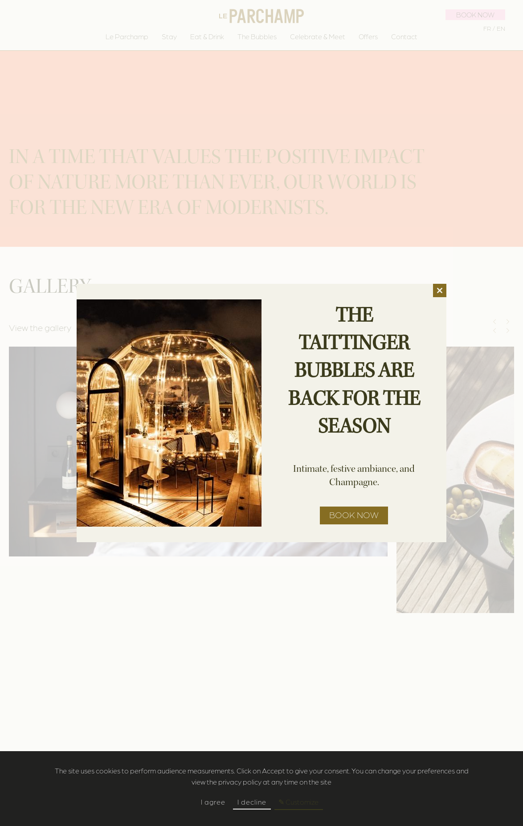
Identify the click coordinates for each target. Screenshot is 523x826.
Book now (354, 514)
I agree (213, 801)
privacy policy (240, 781)
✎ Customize (298, 801)
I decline (251, 801)
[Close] (439, 290)
